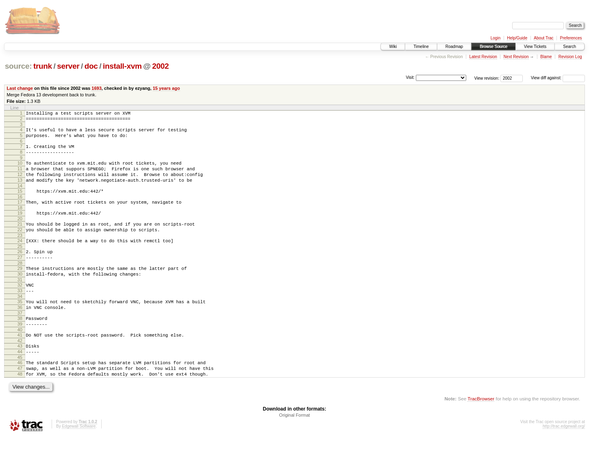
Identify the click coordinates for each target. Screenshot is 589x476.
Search (569, 46)
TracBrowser (480, 437)
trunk (42, 66)
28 (19, 285)
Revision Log (570, 56)
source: (18, 66)
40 (19, 361)
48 (19, 411)
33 (19, 316)
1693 (96, 88)
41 (19, 366)
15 (19, 203)
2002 (160, 66)
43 (19, 378)
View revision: (487, 78)
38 (19, 347)
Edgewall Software (79, 465)
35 (19, 328)
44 (19, 385)
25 (19, 265)
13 (19, 191)
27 (19, 278)
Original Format (294, 454)
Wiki (393, 46)
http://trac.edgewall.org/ (564, 465)
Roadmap (454, 46)
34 (19, 323)
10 (19, 170)
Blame (546, 56)
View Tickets (535, 46)
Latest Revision (483, 56)
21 (19, 239)
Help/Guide (517, 38)
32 (19, 309)
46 (19, 398)
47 (19, 404)
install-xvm (122, 66)
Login (495, 38)
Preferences (571, 38)
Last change (20, 88)
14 (19, 198)
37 (19, 342)
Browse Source (493, 46)
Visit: (410, 77)
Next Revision (516, 56)
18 (19, 222)
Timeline (420, 46)
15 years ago (166, 88)
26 (19, 271)
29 (19, 290)
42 (19, 373)
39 (19, 354)
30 (19, 297)
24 (19, 258)
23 (19, 253)
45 (19, 392)
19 (19, 227)
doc (91, 66)
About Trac (543, 38)
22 (19, 246)
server (68, 66)
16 (19, 210)
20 (19, 234)
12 (19, 184)
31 (19, 304)
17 (19, 215)
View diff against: (558, 78)
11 (19, 177)
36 (19, 335)
